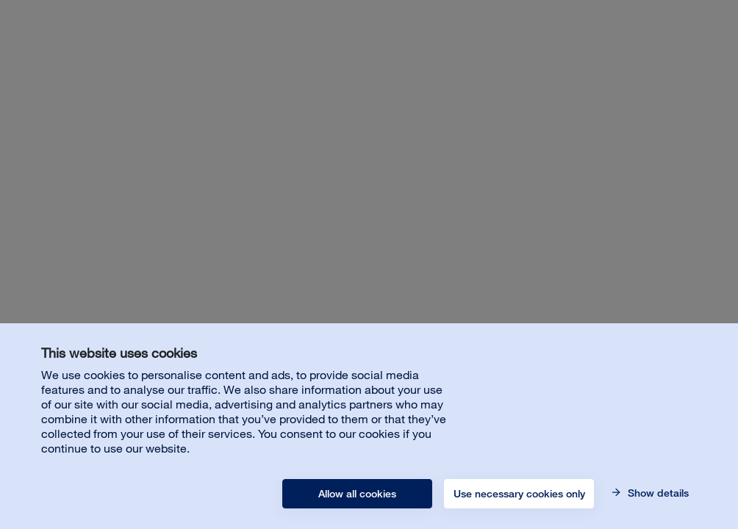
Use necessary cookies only (519, 493)
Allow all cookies (357, 493)
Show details (657, 493)
